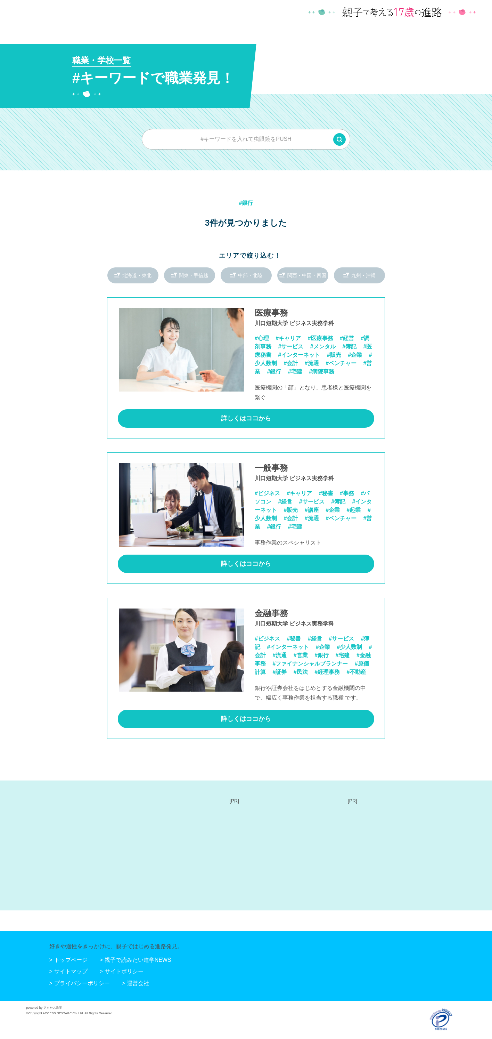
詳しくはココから (246, 418)
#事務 (347, 493)
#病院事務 (321, 371)
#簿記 (349, 346)
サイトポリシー (124, 971)
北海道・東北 (136, 275)
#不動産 (357, 672)
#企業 (355, 355)
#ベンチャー (341, 363)
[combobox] (246, 139)
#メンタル (323, 346)
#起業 (354, 510)
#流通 (312, 363)
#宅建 (295, 371)
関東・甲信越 (193, 275)
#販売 (334, 355)
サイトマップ (71, 971)
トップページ (71, 960)
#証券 (279, 672)
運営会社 (138, 983)
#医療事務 (320, 338)
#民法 (301, 672)
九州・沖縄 (363, 275)
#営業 (301, 655)
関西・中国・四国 (306, 275)
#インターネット (299, 355)
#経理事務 (327, 672)
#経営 (347, 338)
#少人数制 (349, 647)
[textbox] (246, 139)
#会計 (291, 363)
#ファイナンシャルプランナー (310, 664)
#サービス (290, 346)
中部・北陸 (250, 275)
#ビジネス (267, 493)
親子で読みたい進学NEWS (138, 960)
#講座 (312, 510)
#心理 (262, 338)
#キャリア (288, 338)
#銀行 (274, 371)
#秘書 (326, 493)
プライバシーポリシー (82, 983)
